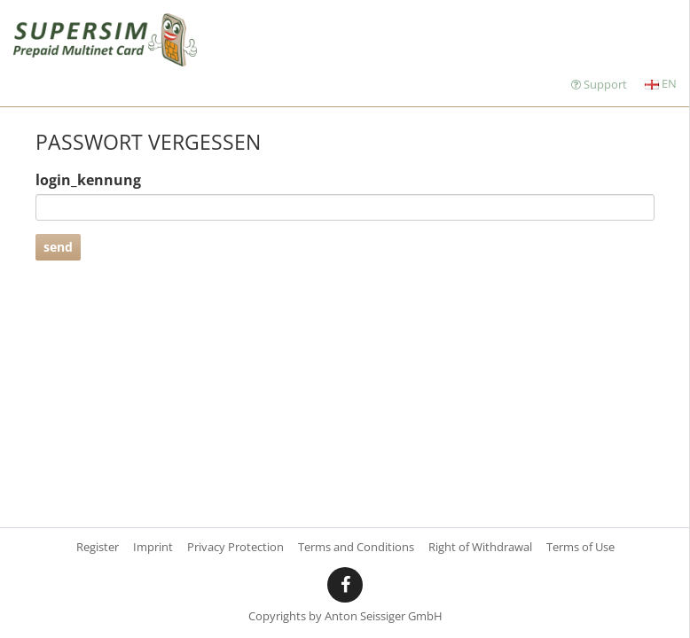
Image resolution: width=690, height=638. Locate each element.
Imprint (153, 547)
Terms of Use (580, 547)
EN (661, 83)
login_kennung (88, 180)
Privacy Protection (235, 547)
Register (97, 547)
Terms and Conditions (356, 547)
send (58, 246)
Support (599, 84)
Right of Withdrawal (480, 547)
